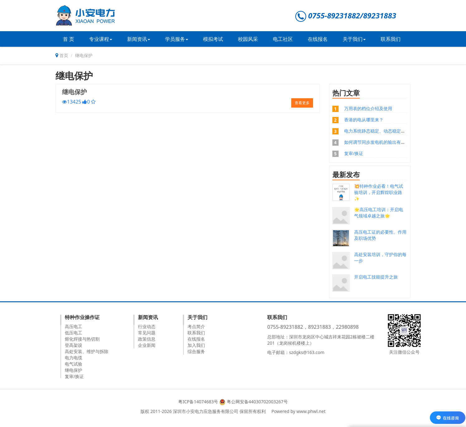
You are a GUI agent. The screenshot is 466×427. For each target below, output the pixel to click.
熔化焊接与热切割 (82, 339)
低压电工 (73, 333)
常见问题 (146, 333)
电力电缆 (73, 358)
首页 (63, 55)
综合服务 (196, 351)
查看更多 (302, 102)
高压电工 (73, 326)
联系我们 (391, 39)
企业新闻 (146, 345)
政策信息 (146, 339)
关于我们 (354, 39)
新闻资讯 (138, 39)
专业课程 (100, 39)
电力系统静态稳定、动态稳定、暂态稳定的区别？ (392, 131)
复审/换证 (353, 153)
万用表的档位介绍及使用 (368, 108)
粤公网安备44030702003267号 (257, 402)
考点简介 (196, 326)
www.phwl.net (311, 411)
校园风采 (248, 39)
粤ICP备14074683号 (198, 402)
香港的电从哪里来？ (363, 120)
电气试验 (73, 364)
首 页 (68, 39)
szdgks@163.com (306, 352)
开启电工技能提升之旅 (376, 277)
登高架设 (73, 345)
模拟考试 (213, 39)
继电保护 (74, 92)
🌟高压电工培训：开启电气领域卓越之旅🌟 (378, 212)
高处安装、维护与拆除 (86, 351)
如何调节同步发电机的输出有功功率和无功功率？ (392, 142)
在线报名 (318, 39)
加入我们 (196, 345)
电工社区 (283, 39)
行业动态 (146, 326)
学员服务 (176, 39)
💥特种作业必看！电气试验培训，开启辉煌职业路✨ (378, 192)
